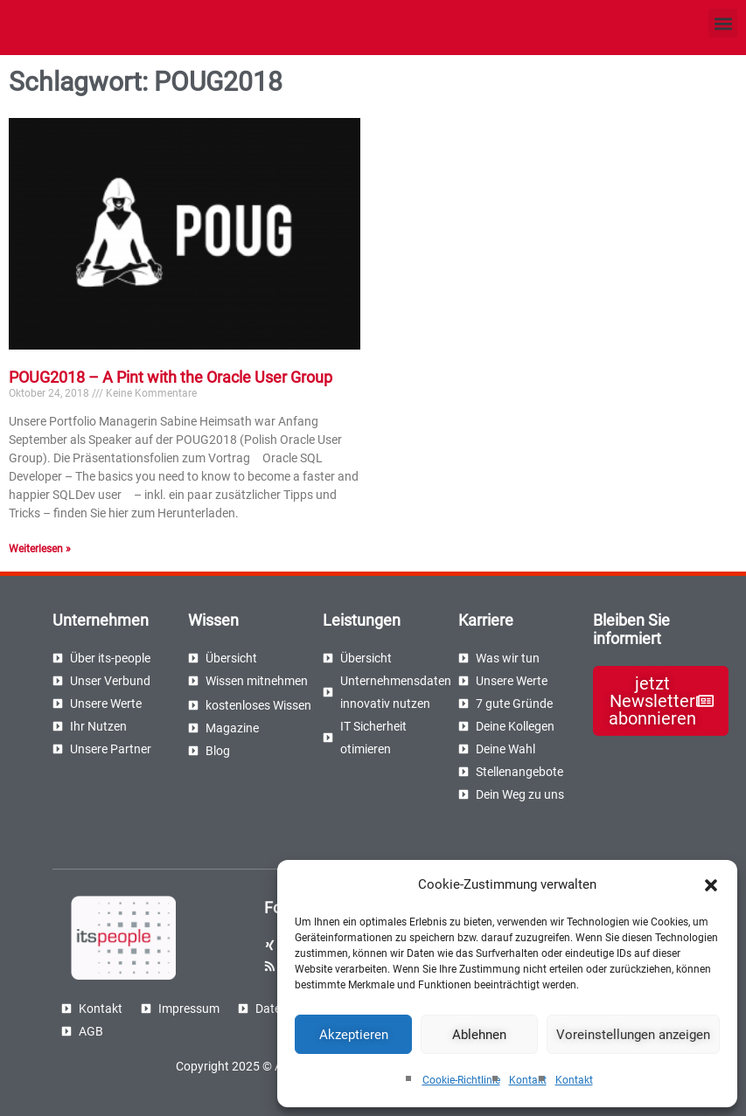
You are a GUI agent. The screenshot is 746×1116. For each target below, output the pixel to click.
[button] (711, 885)
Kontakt (528, 1080)
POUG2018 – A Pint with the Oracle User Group (170, 377)
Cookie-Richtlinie (461, 1080)
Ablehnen (479, 1035)
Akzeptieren (353, 1035)
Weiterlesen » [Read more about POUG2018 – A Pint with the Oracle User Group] (40, 549)
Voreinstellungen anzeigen (633, 1035)
